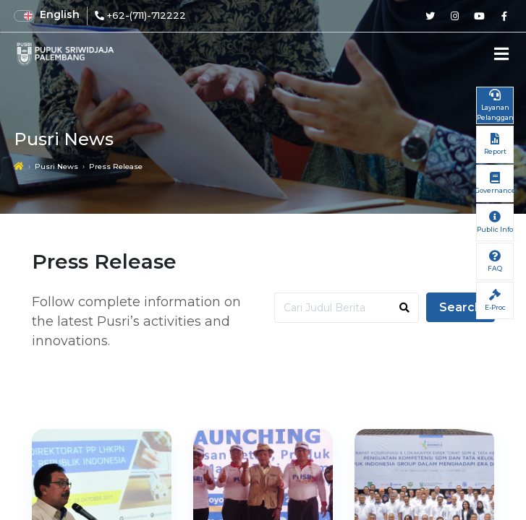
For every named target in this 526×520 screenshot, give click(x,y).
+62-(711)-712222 (146, 15)
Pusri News (56, 166)
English (60, 14)
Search (460, 307)
